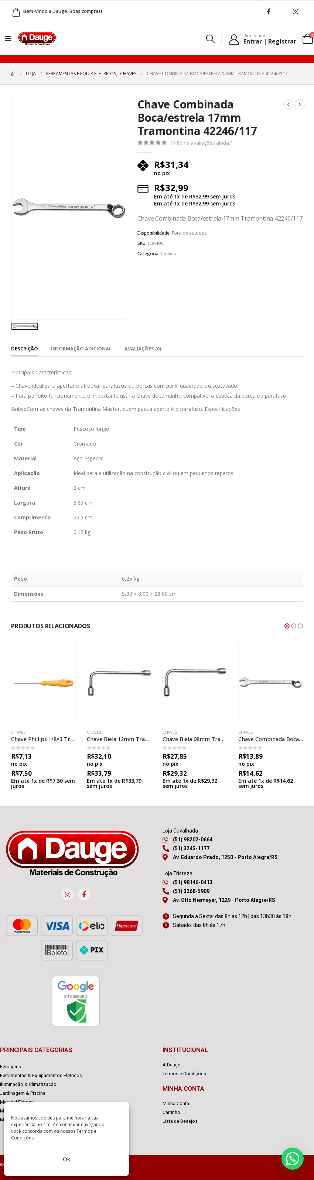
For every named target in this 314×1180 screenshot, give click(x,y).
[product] (43, 683)
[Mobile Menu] (8, 38)
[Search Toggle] (210, 39)
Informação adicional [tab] (81, 348)
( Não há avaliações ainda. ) (201, 142)
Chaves (168, 253)
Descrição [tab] (24, 348)
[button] (287, 626)
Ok (66, 1159)
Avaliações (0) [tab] (142, 348)
